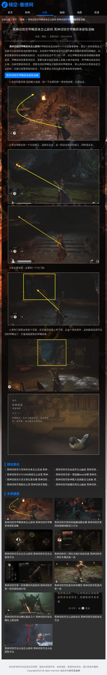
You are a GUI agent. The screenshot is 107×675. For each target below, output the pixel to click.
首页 (10, 12)
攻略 (44, 12)
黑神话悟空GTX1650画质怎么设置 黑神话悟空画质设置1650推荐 (30, 474)
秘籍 (62, 12)
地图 (79, 12)
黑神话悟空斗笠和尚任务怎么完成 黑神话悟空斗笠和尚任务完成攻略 (30, 469)
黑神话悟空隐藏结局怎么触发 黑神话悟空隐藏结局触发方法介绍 (79, 484)
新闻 (27, 12)
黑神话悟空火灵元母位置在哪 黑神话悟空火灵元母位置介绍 (30, 479)
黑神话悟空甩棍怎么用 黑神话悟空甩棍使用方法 (30, 484)
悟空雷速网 (74, 670)
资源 (96, 12)
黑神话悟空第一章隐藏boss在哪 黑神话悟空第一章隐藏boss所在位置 (79, 474)
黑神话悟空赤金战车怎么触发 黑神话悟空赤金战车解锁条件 (79, 469)
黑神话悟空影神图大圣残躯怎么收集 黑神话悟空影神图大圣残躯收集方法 (79, 479)
